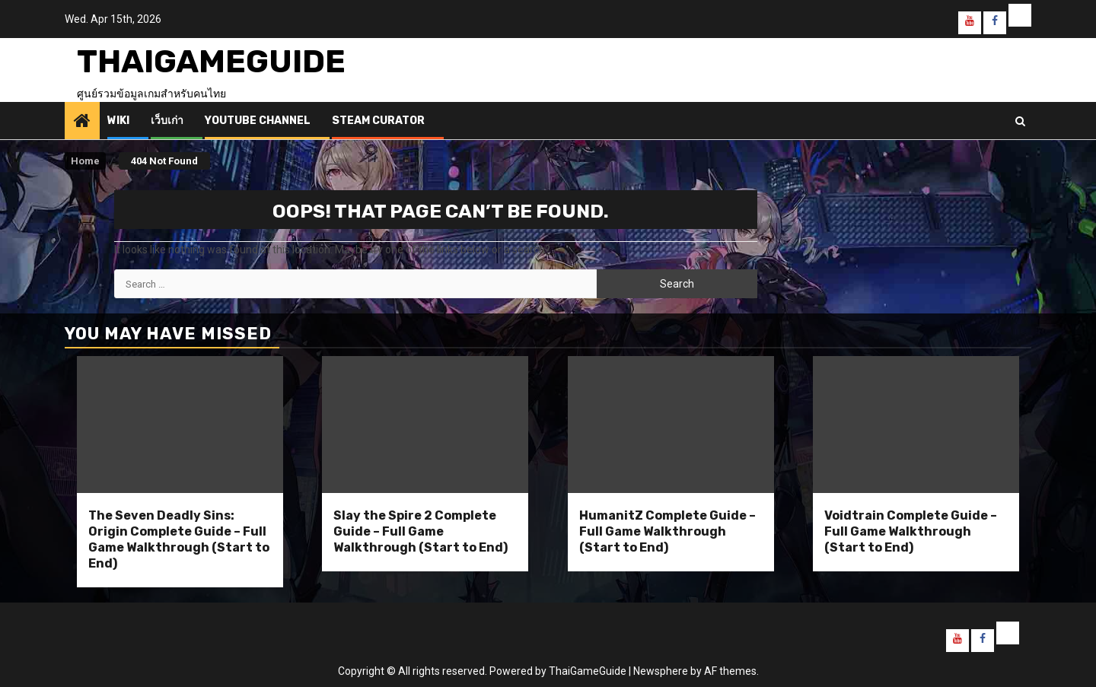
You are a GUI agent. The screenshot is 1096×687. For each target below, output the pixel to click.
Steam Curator (378, 120)
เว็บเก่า (167, 120)
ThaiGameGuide (211, 62)
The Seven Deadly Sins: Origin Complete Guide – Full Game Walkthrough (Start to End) (178, 539)
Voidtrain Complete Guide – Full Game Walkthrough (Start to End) (910, 531)
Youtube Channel (258, 120)
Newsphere (660, 671)
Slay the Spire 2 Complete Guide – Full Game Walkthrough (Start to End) (420, 531)
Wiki (118, 120)
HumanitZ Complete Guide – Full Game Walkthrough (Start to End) (667, 531)
